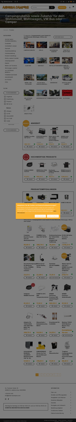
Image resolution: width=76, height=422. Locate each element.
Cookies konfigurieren (53, 216)
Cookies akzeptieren (40, 216)
